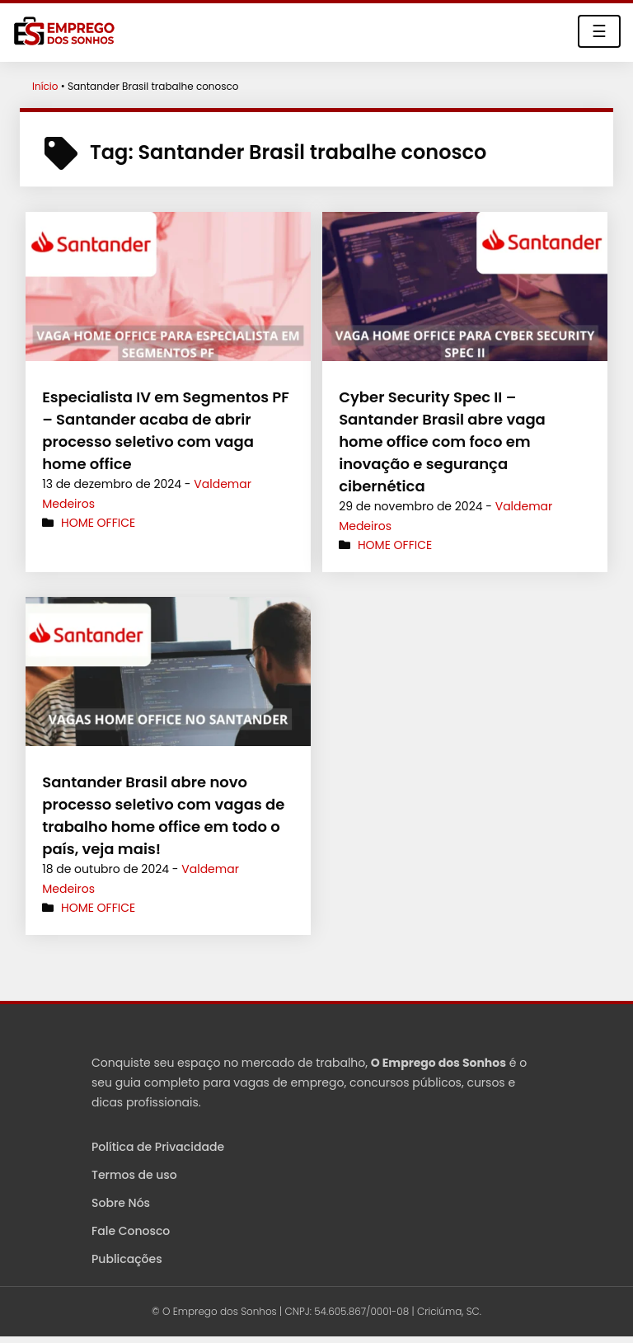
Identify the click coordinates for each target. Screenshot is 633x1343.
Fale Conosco (130, 1231)
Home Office (98, 522)
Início (45, 86)
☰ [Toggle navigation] (599, 31)
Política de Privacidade (157, 1147)
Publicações (126, 1259)
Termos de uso (134, 1175)
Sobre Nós (120, 1203)
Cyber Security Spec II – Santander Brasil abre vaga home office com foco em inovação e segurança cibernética (442, 441)
